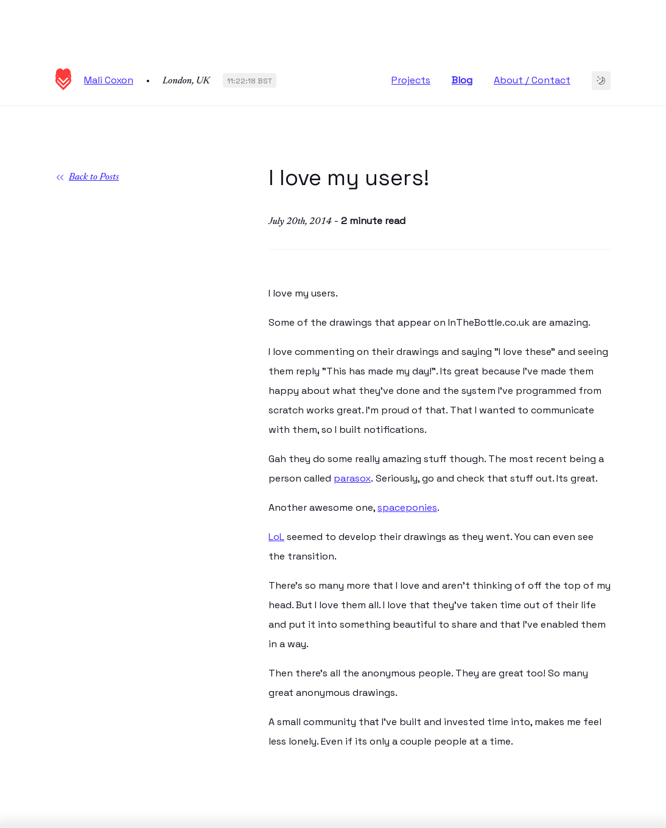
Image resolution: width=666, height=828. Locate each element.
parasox (352, 478)
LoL (276, 536)
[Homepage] (63, 87)
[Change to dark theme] (601, 80)
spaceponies (407, 507)
